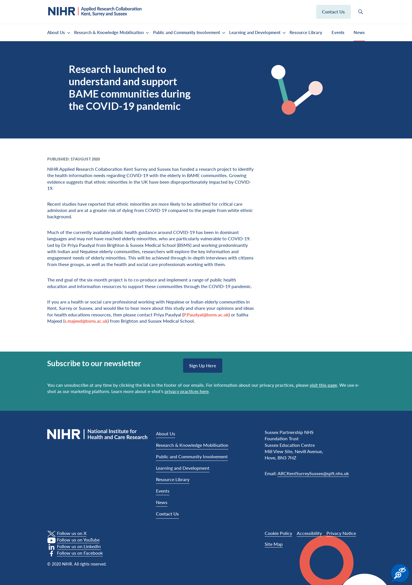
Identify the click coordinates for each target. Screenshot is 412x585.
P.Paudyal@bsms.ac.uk (206, 314)
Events (338, 32)
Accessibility (309, 533)
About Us (56, 32)
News (359, 32)
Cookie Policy (278, 533)
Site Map (274, 544)
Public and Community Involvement (186, 32)
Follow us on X (71, 533)
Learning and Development (254, 32)
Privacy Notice (341, 533)
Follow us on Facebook (80, 553)
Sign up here (202, 365)
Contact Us (167, 513)
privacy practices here (187, 391)
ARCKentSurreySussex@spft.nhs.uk (313, 473)
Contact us (333, 11)
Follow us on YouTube (78, 539)
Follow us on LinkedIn (79, 546)
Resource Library (306, 32)
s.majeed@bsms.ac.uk (86, 321)
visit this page (323, 385)
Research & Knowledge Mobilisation (109, 32)
